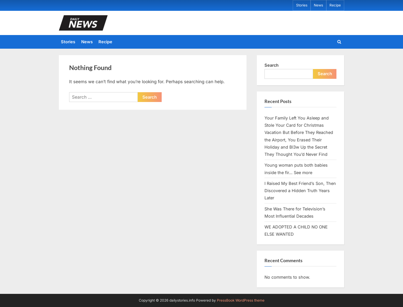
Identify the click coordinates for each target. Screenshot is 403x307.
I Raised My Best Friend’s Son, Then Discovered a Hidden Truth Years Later (300, 191)
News (318, 5)
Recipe (335, 5)
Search (271, 65)
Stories (301, 5)
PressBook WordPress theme (240, 300)
